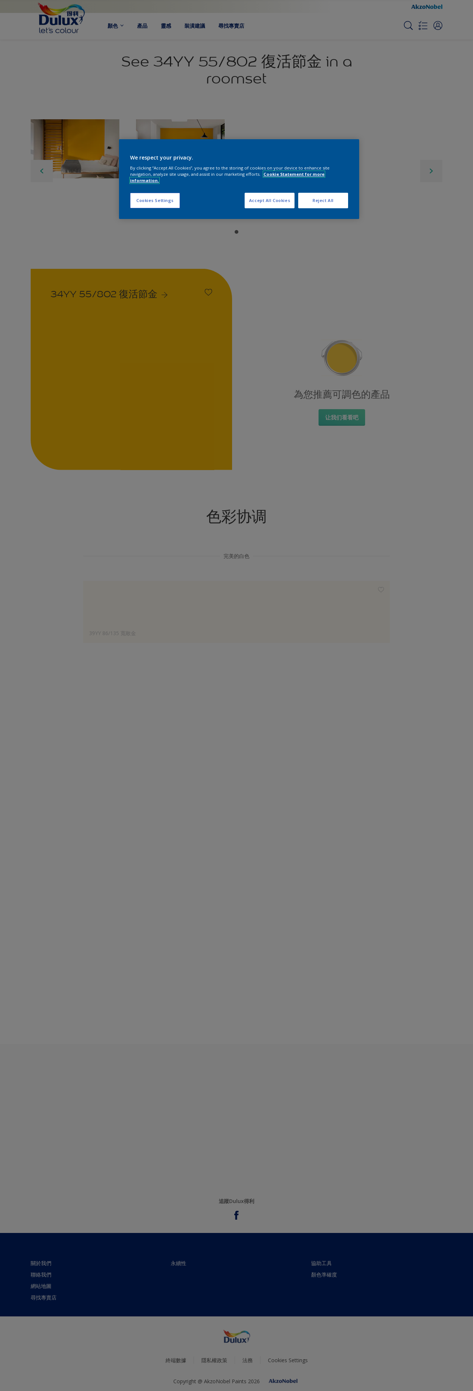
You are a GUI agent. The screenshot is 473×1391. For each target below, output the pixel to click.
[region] (239, 179)
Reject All (323, 200)
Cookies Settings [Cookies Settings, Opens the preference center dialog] (155, 200)
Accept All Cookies (269, 200)
